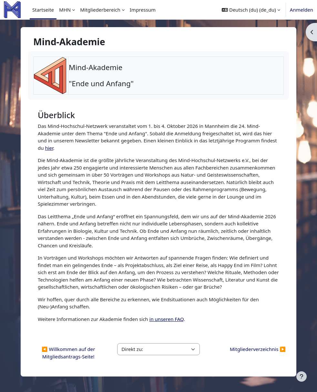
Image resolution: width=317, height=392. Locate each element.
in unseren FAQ (166, 319)
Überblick (56, 114)
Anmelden (301, 9)
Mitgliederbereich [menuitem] (100, 9)
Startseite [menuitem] (43, 9)
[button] (251, 9)
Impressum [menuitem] (143, 9)
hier (49, 148)
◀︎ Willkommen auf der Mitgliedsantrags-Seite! (68, 353)
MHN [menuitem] (65, 9)
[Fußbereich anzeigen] (301, 376)
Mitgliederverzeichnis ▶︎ (258, 349)
